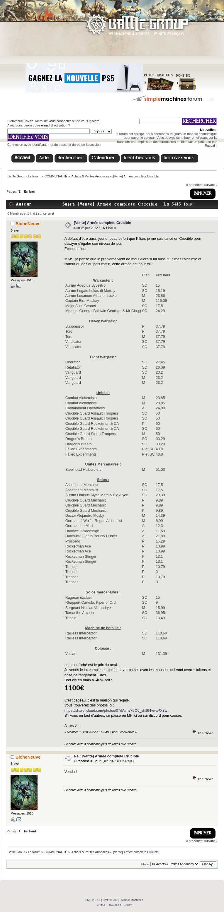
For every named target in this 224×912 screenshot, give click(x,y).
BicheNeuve (28, 223)
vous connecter (60, 121)
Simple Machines (132, 899)
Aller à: (145, 864)
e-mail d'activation (54, 125)
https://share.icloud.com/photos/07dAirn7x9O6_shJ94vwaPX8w (116, 711)
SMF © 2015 (111, 899)
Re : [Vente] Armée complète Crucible (106, 756)
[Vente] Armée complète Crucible (102, 223)
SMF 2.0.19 (93, 899)
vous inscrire (90, 121)
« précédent (194, 184)
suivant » (211, 184)
